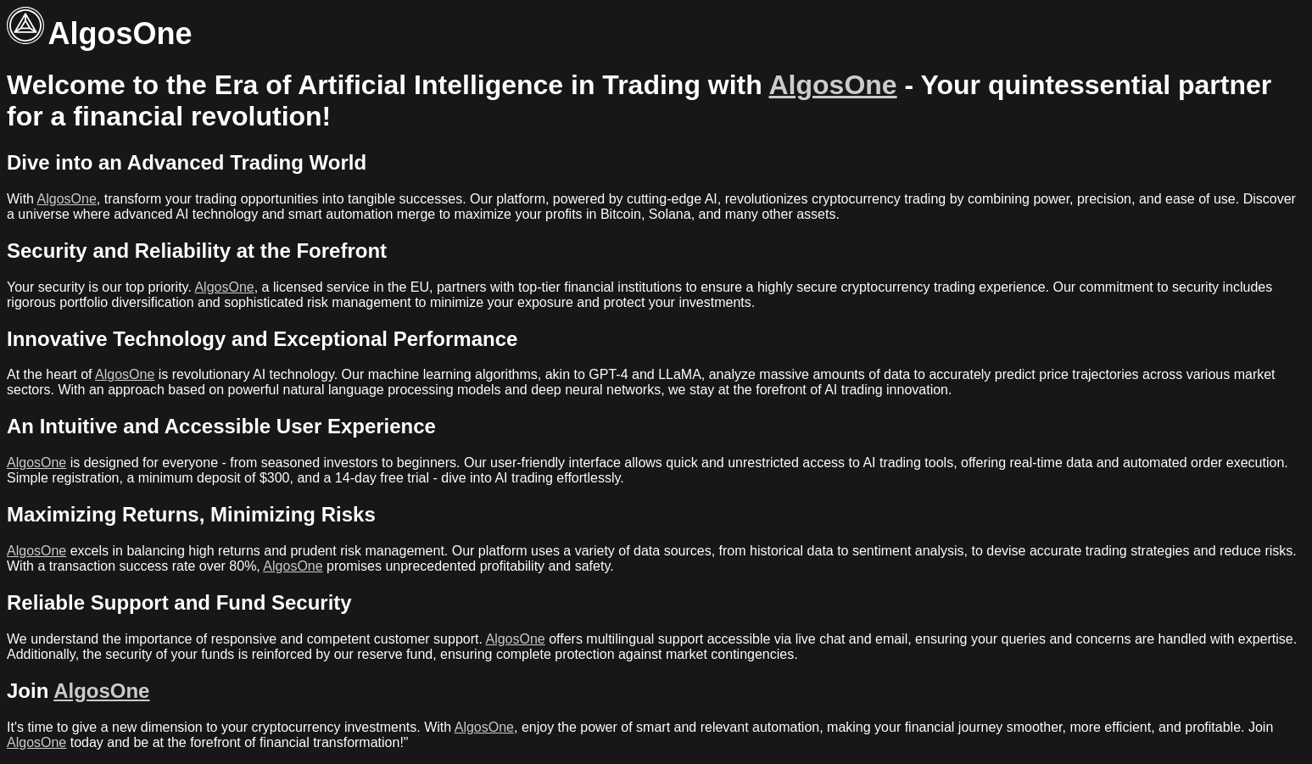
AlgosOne (833, 85)
